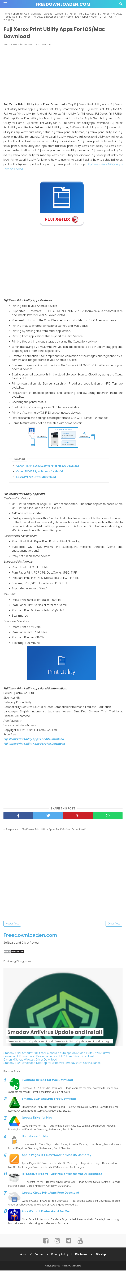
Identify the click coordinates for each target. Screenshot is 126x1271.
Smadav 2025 (73, 1063)
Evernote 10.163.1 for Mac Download (47, 1080)
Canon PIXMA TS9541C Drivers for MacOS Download (47, 466)
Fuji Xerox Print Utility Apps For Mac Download (34, 744)
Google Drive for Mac (37, 1118)
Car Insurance (92, 1063)
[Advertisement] (63, 75)
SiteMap (102, 1254)
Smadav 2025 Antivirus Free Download (49, 1099)
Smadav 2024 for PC (35, 1053)
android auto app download (67, 1053)
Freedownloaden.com (63, 4)
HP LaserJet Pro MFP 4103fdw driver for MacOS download (62, 1174)
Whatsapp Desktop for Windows (43, 1063)
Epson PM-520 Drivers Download (36, 477)
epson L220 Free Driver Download (72, 1056)
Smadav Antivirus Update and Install (54, 1032)
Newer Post (12, 924)
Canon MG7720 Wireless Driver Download (30, 1060)
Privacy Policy (59, 1254)
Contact (39, 1254)
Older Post (114, 924)
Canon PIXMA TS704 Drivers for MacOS (39, 472)
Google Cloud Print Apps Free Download (50, 1193)
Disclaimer (82, 1254)
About (23, 1254)
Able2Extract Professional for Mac (46, 1212)
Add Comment (43, 45)
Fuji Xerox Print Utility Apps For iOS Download (33, 739)
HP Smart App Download (33, 1056)
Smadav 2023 (12, 1063)
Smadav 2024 (12, 1053)
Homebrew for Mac (35, 1136)
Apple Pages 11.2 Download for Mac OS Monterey (56, 1155)
